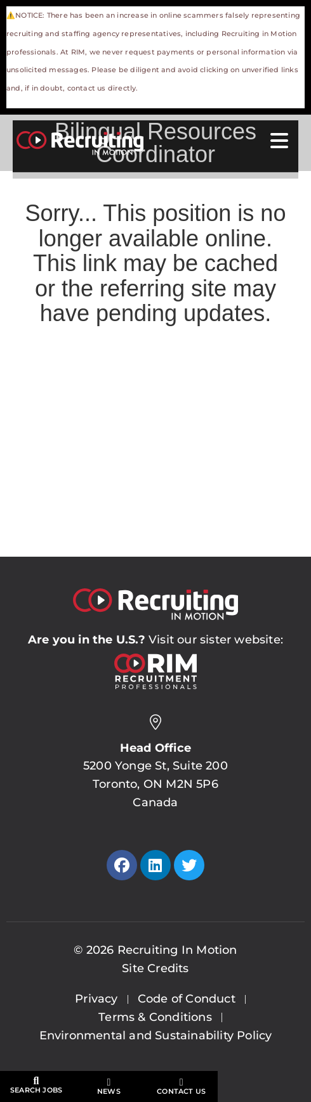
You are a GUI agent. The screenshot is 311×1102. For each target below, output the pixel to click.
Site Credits (155, 968)
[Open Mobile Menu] (279, 141)
